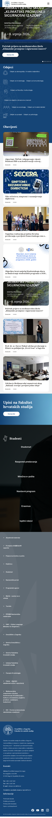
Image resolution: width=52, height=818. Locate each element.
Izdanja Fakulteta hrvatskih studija (10, 664)
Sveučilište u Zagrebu (12, 634)
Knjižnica (7, 564)
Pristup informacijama (9, 804)
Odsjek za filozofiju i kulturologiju (21, 90)
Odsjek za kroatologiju (17, 81)
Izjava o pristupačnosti (10, 806)
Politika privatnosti (9, 801)
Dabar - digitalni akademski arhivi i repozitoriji (13, 682)
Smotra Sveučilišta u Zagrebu (11, 644)
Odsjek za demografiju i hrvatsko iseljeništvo (25, 71)
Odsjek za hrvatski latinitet (36, 107)
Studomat (26, 447)
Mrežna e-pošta (26, 476)
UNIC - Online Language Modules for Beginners (13, 625)
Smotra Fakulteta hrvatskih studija (10, 654)
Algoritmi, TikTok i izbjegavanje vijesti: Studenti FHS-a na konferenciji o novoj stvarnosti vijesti (23, 161)
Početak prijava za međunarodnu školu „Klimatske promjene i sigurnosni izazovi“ (24, 309)
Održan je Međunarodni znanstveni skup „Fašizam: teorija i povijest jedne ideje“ (23, 384)
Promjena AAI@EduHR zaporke (12, 547)
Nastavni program (26, 491)
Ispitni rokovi (26, 521)
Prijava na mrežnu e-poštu (13, 556)
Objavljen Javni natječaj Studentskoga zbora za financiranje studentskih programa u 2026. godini (25, 273)
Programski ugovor (11, 588)
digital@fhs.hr (26, 790)
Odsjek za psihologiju (31, 114)
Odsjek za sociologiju (19, 107)
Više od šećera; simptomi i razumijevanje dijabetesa (23, 197)
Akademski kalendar (11, 538)
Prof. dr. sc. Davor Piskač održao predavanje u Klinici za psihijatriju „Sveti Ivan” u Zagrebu (25, 347)
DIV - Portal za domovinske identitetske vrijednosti (14, 711)
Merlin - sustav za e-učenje (11, 597)
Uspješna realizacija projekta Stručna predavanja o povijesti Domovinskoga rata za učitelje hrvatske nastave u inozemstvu (25, 236)
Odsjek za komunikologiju (34, 81)
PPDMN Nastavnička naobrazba (11, 615)
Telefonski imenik (8, 799)
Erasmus (26, 506)
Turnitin (7, 606)
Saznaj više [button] (10, 55)
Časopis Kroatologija (11, 673)
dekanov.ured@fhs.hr (15, 786)
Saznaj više (7, 164)
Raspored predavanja (26, 461)
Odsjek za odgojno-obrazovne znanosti (17, 100)
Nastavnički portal (11, 580)
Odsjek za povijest (16, 114)
